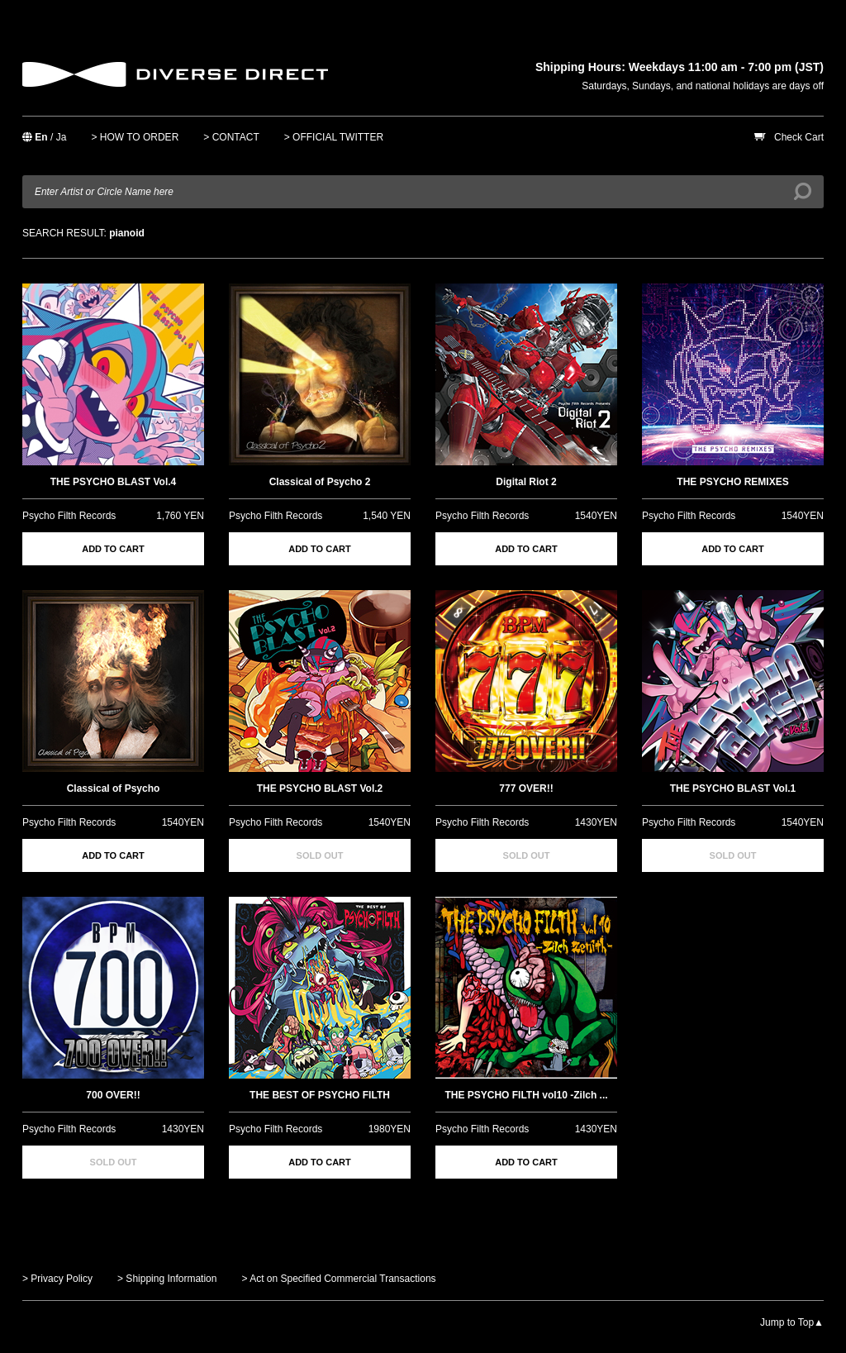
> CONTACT (231, 137)
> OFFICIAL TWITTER (333, 137)
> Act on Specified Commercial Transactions (338, 1278)
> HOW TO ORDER (134, 137)
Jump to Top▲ (792, 1322)
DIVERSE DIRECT (175, 74)
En (41, 137)
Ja (61, 137)
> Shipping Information (166, 1278)
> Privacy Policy (57, 1278)
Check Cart (799, 137)
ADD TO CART (113, 549)
